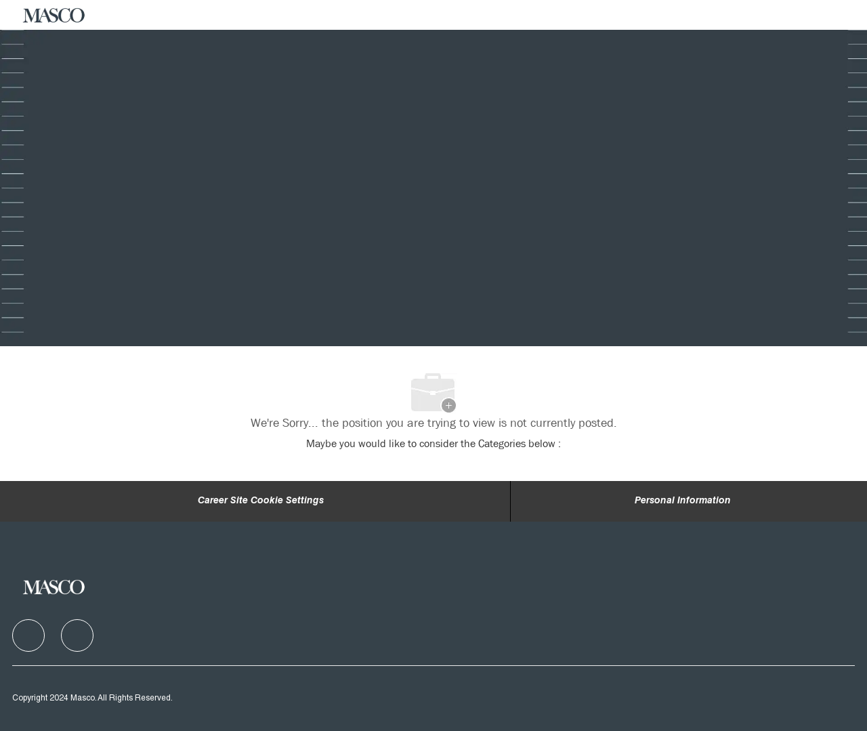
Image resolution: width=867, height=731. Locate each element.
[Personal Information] (682, 501)
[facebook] (28, 635)
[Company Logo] (54, 15)
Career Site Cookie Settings (261, 501)
